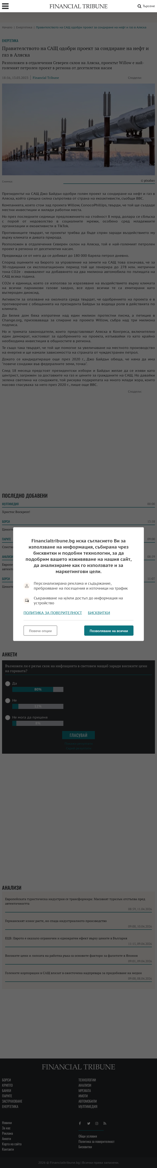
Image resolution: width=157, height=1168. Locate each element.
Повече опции (40, 631)
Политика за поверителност (53, 612)
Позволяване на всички (109, 631)
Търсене (145, 6)
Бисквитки (99, 612)
